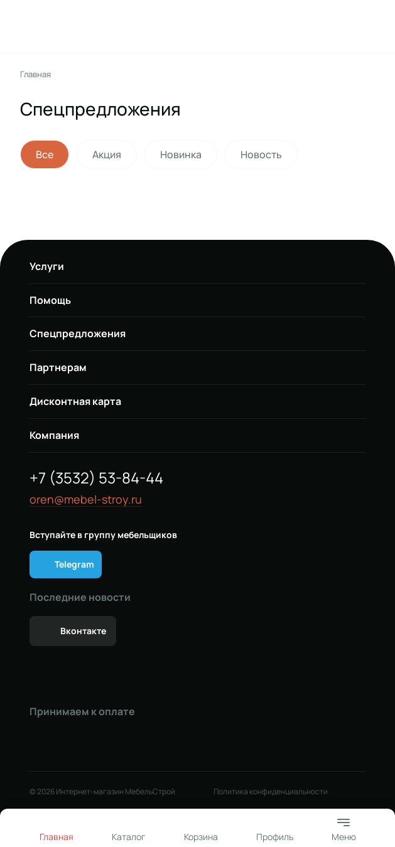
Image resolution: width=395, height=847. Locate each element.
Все (44, 154)
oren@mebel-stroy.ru (86, 499)
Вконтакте (83, 631)
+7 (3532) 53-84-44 (96, 477)
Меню (344, 829)
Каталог (129, 837)
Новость (261, 154)
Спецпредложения (78, 333)
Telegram (74, 564)
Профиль (274, 837)
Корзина (201, 837)
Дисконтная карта (75, 401)
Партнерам (58, 367)
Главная (35, 74)
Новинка (181, 154)
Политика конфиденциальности (271, 792)
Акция (106, 154)
